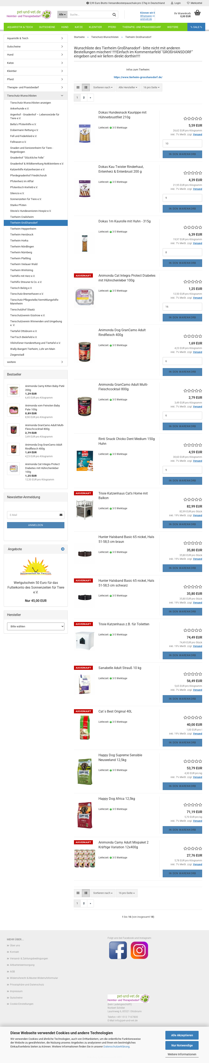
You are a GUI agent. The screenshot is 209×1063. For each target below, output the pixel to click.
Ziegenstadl (17, 354)
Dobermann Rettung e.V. (24, 130)
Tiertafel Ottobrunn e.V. (23, 331)
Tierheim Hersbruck (21, 234)
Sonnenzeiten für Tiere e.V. (26, 199)
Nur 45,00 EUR (36, 601)
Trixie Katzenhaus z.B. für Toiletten (123, 624)
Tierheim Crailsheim (22, 216)
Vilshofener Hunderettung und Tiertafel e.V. (35, 342)
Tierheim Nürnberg (21, 252)
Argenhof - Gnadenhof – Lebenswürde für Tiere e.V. (34, 116)
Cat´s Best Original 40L (115, 711)
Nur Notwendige (182, 1045)
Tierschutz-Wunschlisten (22, 95)
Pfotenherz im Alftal (21, 181)
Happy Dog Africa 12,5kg (116, 799)
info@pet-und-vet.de (126, 1020)
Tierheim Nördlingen (22, 246)
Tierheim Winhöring (21, 270)
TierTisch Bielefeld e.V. (23, 337)
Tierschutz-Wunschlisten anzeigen (30, 102)
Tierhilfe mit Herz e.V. (22, 276)
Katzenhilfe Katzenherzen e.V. (27, 169)
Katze (79, 27)
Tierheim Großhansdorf (24, 222)
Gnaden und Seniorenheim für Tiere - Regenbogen (31, 149)
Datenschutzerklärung (116, 1046)
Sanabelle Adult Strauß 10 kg (119, 668)
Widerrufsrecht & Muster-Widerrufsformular (34, 978)
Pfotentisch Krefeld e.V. (24, 187)
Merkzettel (194, 3)
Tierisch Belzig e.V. (21, 288)
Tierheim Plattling (20, 258)
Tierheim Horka (19, 240)
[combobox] (103, 88)
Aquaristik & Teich (20, 27)
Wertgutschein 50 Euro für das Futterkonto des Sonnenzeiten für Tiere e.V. (35, 587)
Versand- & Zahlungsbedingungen (29, 958)
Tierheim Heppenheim (23, 228)
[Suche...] (62, 14)
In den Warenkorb (182, 154)
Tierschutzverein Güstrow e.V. (27, 315)
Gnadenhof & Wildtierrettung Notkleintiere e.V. (37, 163)
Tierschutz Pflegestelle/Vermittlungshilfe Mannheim (34, 301)
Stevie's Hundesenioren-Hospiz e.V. (30, 210)
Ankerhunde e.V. (19, 108)
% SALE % (196, 27)
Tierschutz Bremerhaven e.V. (27, 293)
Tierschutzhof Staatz (22, 309)
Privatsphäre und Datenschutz (27, 984)
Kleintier (95, 27)
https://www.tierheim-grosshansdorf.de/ (138, 77)
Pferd (112, 27)
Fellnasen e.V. (18, 141)
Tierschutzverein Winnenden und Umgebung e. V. (36, 323)
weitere (11, 362)
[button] (78, 88)
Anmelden (35, 525)
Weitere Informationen (182, 1054)
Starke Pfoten (18, 205)
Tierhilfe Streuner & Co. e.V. (26, 282)
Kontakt (14, 951)
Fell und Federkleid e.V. (23, 136)
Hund (65, 27)
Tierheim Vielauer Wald (23, 264)
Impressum (16, 991)
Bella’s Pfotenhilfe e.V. (23, 124)
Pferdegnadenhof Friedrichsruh (28, 175)
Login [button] (176, 3)
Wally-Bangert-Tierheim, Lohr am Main (32, 348)
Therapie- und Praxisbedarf (141, 27)
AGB (12, 971)
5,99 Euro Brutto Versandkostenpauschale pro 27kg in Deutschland (125, 3)
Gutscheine (47, 27)
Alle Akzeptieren (182, 1035)
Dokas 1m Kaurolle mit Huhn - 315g (124, 221)
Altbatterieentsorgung (22, 965)
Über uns (15, 945)
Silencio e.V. (17, 193)
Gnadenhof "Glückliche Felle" (27, 157)
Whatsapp (146, 16)
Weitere (172, 27)
